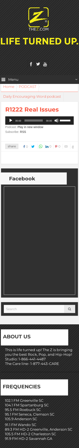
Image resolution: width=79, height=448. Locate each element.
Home (8, 87)
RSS (23, 132)
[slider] (33, 120)
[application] (39, 120)
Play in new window (30, 127)
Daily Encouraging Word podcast (32, 96)
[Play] (11, 120)
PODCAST (27, 87)
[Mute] (56, 120)
